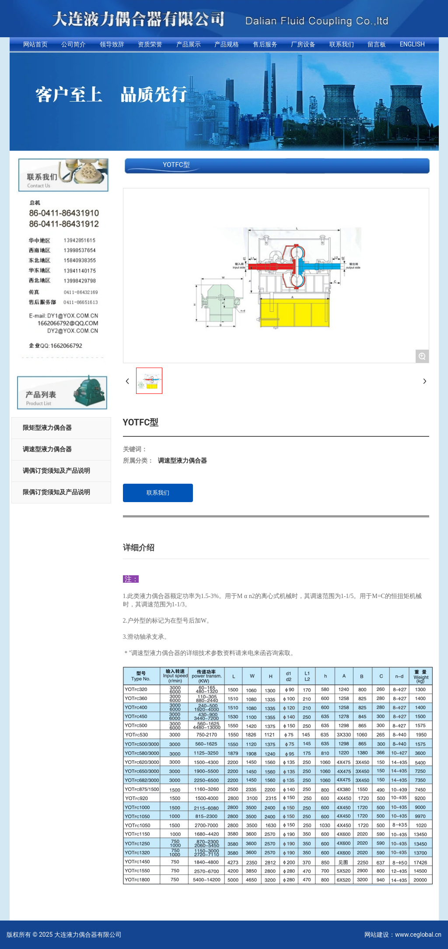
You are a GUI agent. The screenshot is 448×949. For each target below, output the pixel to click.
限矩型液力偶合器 (47, 427)
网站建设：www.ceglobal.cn (402, 934)
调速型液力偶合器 (47, 449)
